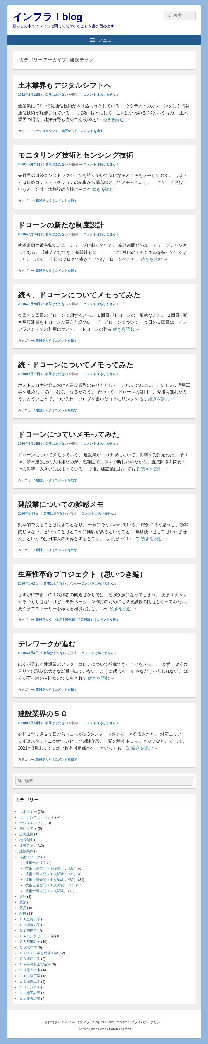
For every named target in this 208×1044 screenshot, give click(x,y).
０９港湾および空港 (35, 964)
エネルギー (28, 812)
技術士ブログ (29, 857)
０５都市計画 (29, 942)
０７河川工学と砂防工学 (38, 953)
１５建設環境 (29, 998)
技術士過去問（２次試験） (74, 620)
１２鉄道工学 (29, 981)
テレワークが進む (47, 644)
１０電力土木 (29, 970)
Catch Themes (120, 1029)
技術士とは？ (35, 863)
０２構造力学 (29, 925)
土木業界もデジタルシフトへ (64, 85)
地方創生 (26, 840)
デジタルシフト (47, 131)
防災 (22, 908)
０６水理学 (28, 947)
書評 (22, 897)
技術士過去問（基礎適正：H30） (51, 868)
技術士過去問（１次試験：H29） (51, 874)
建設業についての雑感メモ (61, 504)
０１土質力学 (29, 919)
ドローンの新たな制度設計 (61, 225)
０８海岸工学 (29, 959)
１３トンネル (29, 987)
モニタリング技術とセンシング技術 (75, 155)
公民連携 (26, 834)
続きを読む (116, 119)
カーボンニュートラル (36, 817)
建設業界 (26, 851)
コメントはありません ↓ (100, 95)
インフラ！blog (48, 16)
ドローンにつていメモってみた (68, 434)
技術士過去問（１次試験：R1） (50, 885)
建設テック (70, 131)
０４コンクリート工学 (36, 936)
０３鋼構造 (28, 930)
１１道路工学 (29, 976)
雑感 (22, 913)
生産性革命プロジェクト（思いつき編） (82, 574)
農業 (22, 902)
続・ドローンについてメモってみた (75, 365)
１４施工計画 (29, 993)
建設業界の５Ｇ (42, 714)
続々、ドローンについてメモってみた (79, 295)
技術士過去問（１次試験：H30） (51, 880)
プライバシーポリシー (147, 1022)
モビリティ (28, 828)
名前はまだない (56, 95)
